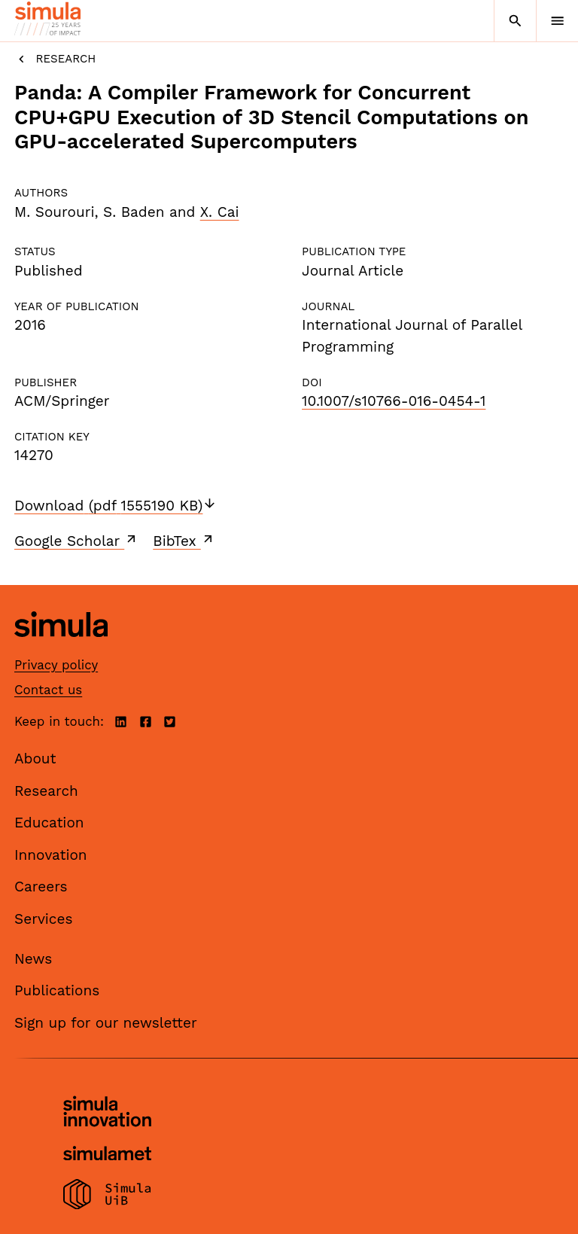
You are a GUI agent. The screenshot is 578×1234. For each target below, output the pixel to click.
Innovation (50, 855)
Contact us (48, 689)
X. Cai (219, 212)
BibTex (184, 541)
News (33, 958)
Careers (41, 886)
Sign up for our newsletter (105, 1022)
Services (43, 919)
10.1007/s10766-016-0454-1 (393, 401)
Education (49, 822)
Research (55, 59)
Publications (56, 990)
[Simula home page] (61, 648)
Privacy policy (56, 664)
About (35, 758)
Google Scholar (76, 541)
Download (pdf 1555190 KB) (115, 505)
